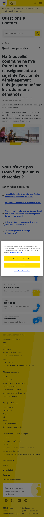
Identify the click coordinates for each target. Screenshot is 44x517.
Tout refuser (22, 265)
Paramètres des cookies (22, 271)
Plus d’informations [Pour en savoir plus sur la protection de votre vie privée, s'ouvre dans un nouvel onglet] (16, 252)
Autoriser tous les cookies (22, 259)
